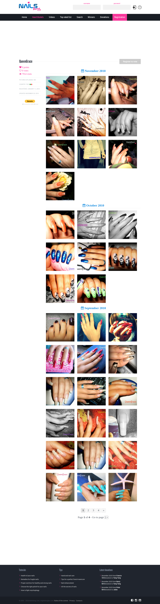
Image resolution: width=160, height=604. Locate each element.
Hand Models (38, 17)
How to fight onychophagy (30, 590)
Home (24, 17)
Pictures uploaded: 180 (27, 80)
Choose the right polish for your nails (34, 587)
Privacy (72, 601)
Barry (118, 581)
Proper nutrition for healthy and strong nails (36, 583)
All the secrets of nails (69, 587)
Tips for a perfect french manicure (73, 579)
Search (80, 17)
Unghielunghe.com (46, 601)
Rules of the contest (61, 601)
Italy (29, 84)
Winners (91, 17)
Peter (118, 587)
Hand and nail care (67, 576)
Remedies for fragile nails (30, 579)
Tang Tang (117, 578)
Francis (119, 576)
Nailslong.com (34, 601)
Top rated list (65, 17)
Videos (52, 17)
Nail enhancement (67, 583)
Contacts (79, 601)
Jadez (115, 590)
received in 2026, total (30, 104)
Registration (119, 17)
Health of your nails (28, 576)
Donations (104, 17)
